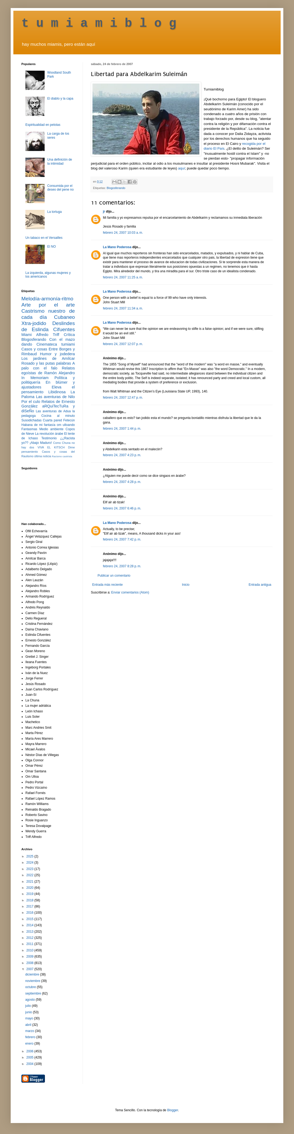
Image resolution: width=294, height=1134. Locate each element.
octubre (31, 987)
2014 (30, 925)
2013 (30, 931)
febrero (30, 1037)
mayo (29, 1018)
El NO (51, 246)
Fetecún (69, 420)
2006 (30, 1051)
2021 (30, 881)
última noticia (42, 456)
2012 (30, 938)
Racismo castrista (62, 456)
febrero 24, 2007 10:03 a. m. (123, 233)
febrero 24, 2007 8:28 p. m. (122, 566)
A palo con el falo (48, 365)
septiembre (33, 993)
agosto (30, 999)
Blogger (172, 1110)
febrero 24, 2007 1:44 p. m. (122, 428)
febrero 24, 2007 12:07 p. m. (123, 344)
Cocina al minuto (58, 416)
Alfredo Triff (47, 334)
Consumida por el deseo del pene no (60, 187)
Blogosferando (116, 188)
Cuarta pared (52, 420)
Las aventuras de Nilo (55, 397)
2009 (30, 956)
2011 (30, 944)
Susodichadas (31, 420)
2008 (30, 963)
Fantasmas (29, 429)
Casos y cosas (34, 349)
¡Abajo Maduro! (41, 443)
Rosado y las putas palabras (46, 363)
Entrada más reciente (107, 585)
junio (29, 1012)
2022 (30, 875)
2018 (30, 900)
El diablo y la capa (60, 98)
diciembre (32, 974)
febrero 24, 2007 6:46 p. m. (122, 508)
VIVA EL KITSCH (51, 447)
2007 (30, 969)
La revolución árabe (49, 434)
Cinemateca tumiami (55, 344)
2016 (30, 912)
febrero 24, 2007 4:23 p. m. (122, 455)
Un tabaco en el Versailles (44, 238)
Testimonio (49, 438)
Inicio (185, 585)
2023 (30, 869)
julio (28, 1006)
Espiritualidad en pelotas (42, 125)
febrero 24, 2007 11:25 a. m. (123, 277)
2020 (30, 888)
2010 (30, 950)
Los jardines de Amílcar (48, 358)
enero (29, 1043)
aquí (181, 168)
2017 (30, 906)
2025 (30, 856)
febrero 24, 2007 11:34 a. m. (123, 308)
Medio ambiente (51, 429)
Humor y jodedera (57, 354)
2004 (30, 1064)
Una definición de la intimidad (59, 161)
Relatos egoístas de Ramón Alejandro (48, 370)
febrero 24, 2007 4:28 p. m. (122, 482)
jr (104, 211)
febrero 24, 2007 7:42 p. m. (122, 539)
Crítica (69, 334)
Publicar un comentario (114, 575)
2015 (30, 919)
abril (28, 1025)
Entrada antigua (260, 585)
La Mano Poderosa (117, 247)
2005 (30, 1057)
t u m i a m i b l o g (98, 24)
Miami (26, 334)
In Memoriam (35, 378)
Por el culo (30, 401)
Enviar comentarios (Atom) (130, 592)
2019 (30, 894)
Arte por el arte (48, 305)
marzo (30, 1031)
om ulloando (66, 425)
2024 (30, 862)
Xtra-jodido (33, 323)
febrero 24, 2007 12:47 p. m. (123, 397)
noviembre (33, 981)
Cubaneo (64, 317)
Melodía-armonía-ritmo (47, 298)
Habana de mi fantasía (38, 425)
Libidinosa (57, 392)
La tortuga (54, 212)
